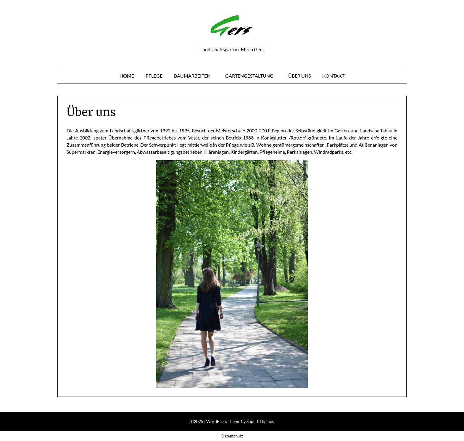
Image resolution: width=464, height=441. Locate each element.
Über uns (299, 75)
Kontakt (333, 75)
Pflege (154, 75)
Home (127, 75)
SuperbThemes (260, 421)
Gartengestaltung (249, 75)
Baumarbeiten (192, 75)
